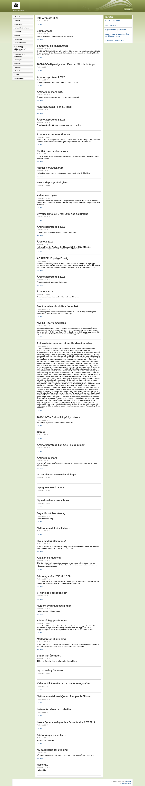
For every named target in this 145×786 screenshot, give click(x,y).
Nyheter (17, 20)
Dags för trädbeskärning (51, 513)
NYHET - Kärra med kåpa (51, 323)
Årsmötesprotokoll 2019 (51, 226)
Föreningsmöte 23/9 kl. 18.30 (53, 576)
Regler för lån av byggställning (19, 55)
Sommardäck (110, 25)
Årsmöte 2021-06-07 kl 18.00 (53, 134)
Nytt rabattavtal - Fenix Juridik (54, 106)
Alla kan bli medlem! (49, 557)
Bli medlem (18, 24)
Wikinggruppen (126, 783)
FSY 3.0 (128, 781)
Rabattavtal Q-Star (47, 195)
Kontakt (17, 71)
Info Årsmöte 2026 (112, 21)
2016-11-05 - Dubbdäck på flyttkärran (58, 417)
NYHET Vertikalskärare (50, 167)
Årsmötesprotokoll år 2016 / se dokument (61, 445)
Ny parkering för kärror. (50, 670)
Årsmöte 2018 (45, 291)
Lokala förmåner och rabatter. (54, 709)
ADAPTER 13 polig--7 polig (52, 258)
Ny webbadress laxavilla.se (53, 500)
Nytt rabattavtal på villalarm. (53, 528)
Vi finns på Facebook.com (52, 592)
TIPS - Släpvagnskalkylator (52, 182)
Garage (41, 432)
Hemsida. (42, 764)
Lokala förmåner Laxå (22, 28)
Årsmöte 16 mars (47, 458)
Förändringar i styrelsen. (51, 735)
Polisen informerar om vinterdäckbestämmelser (65, 343)
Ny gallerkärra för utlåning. (52, 750)
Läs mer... (40, 24)
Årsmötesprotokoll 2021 (51, 119)
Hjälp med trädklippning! (51, 541)
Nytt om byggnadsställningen (54, 605)
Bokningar (18, 59)
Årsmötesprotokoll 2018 (51, 276)
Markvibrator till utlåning (51, 639)
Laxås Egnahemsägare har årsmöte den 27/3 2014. (66, 722)
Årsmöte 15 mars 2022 (50, 92)
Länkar (17, 74)
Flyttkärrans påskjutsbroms (53, 151)
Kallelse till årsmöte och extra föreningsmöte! (63, 683)
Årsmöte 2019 (45, 241)
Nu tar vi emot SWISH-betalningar (56, 474)
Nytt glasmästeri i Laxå (50, 487)
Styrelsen (18, 31)
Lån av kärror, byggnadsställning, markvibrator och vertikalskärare (20, 49)
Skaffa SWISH (19, 78)
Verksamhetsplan (20, 42)
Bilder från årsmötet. (49, 655)
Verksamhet (18, 39)
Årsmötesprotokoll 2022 (114, 40)
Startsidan (18, 17)
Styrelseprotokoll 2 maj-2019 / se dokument (62, 214)
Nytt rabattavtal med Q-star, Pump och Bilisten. (64, 696)
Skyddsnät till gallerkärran (115, 30)
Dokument (18, 67)
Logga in (128, 9)
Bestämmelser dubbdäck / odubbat (57, 306)
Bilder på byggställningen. (52, 620)
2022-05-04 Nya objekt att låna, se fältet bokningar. (117, 35)
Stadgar (17, 35)
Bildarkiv (17, 63)
